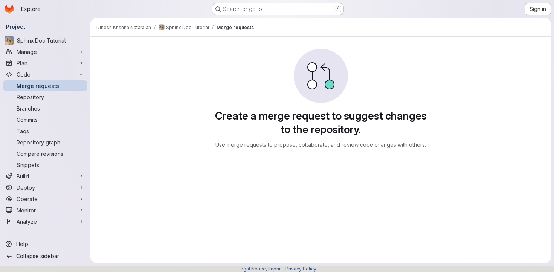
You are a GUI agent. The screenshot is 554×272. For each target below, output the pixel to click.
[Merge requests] (45, 85)
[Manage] (45, 51)
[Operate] (45, 199)
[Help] (45, 244)
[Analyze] (45, 221)
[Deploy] (45, 187)
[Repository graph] (45, 142)
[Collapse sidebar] (45, 256)
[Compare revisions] (45, 153)
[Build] (45, 176)
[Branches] (45, 108)
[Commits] (45, 119)
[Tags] (45, 131)
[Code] (45, 74)
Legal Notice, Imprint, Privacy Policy (277, 269)
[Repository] (45, 97)
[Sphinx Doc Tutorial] (45, 40)
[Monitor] (45, 210)
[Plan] (45, 63)
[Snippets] (45, 165)
